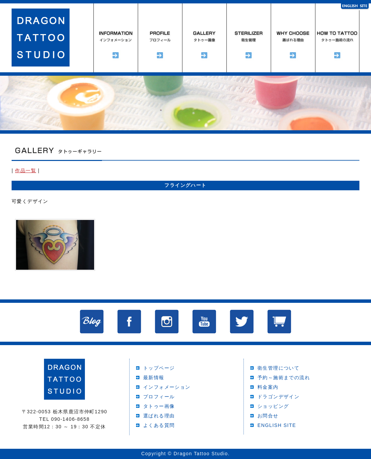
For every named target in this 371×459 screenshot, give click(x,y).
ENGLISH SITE (276, 425)
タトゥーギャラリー (204, 37)
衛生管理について (278, 368)
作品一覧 (25, 170)
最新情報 (153, 377)
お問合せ (268, 415)
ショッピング (273, 406)
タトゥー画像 (159, 406)
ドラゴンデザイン (278, 396)
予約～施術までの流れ (337, 37)
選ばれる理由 (293, 37)
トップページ (159, 368)
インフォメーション (115, 37)
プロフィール (160, 37)
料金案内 (268, 387)
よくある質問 (159, 425)
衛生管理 (248, 37)
